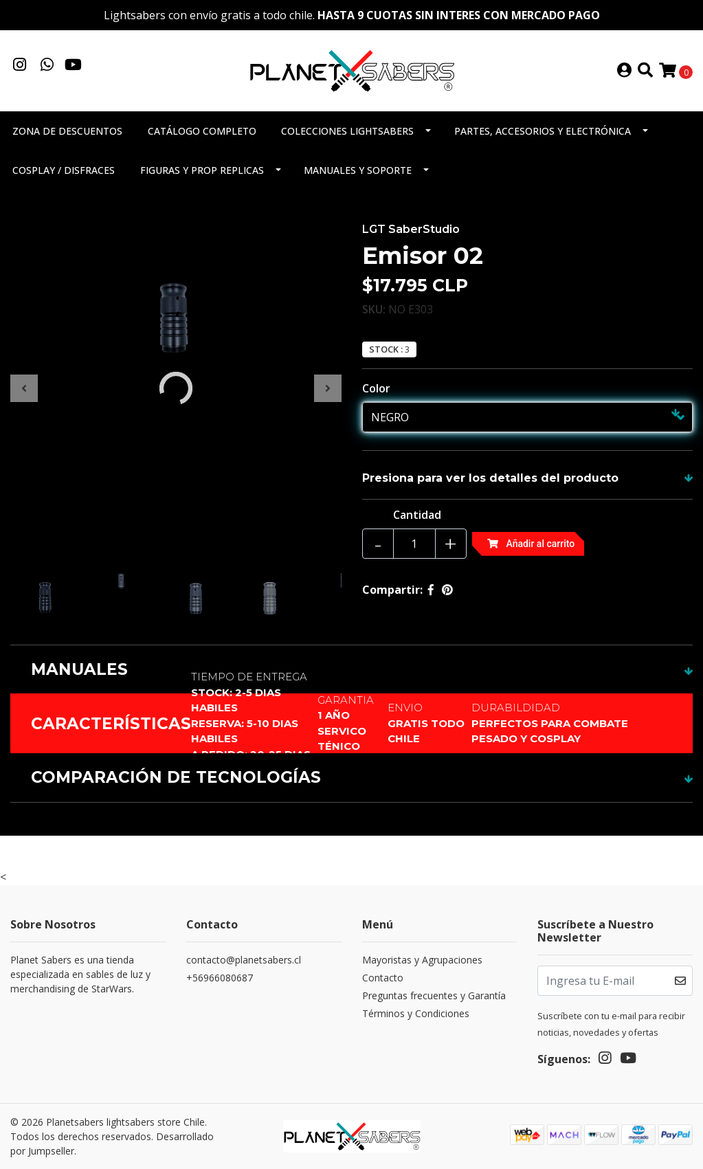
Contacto (382, 977)
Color (376, 388)
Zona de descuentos (67, 130)
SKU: (374, 309)
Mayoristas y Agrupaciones (422, 959)
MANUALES (79, 669)
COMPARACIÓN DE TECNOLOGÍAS (176, 777)
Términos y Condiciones (415, 1013)
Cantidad (417, 514)
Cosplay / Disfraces (63, 170)
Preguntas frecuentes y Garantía (434, 995)
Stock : (386, 349)
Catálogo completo (202, 130)
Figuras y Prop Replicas (202, 170)
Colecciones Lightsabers (347, 130)
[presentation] (24, 388)
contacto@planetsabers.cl (243, 959)
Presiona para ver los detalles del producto (490, 478)
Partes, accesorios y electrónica (542, 130)
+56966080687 (219, 977)
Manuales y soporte (358, 170)
